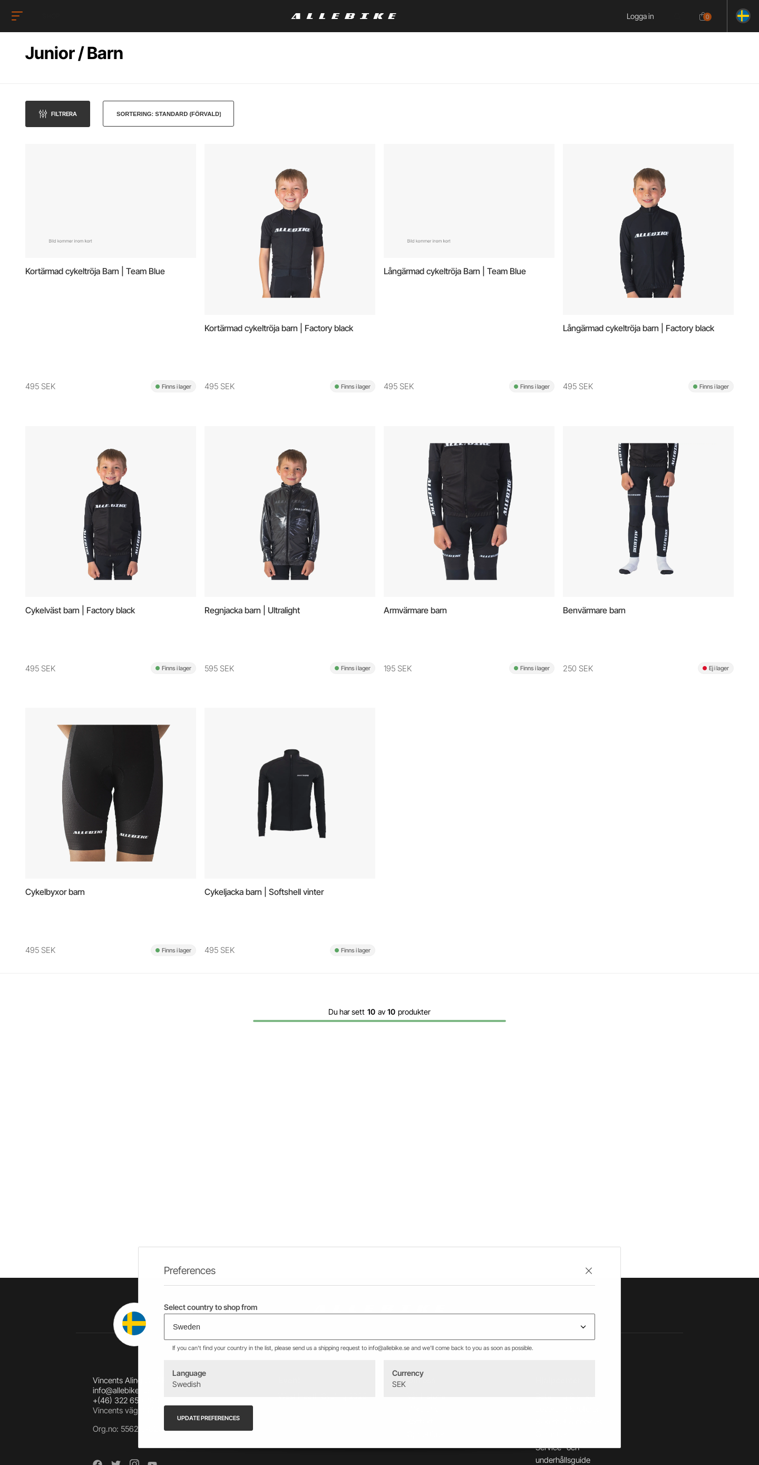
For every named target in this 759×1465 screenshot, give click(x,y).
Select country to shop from (210, 1307)
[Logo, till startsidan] (343, 16)
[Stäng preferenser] (588, 1270)
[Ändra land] (739, 16)
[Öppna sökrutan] (679, 17)
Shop (51, 16)
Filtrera (64, 114)
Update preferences (208, 1418)
